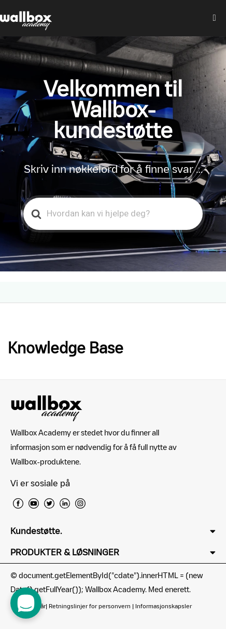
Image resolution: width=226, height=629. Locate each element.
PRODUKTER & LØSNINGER (64, 552)
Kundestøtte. (36, 531)
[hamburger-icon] (214, 18)
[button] (113, 531)
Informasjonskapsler (163, 606)
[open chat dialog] (25, 603)
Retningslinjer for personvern (90, 606)
